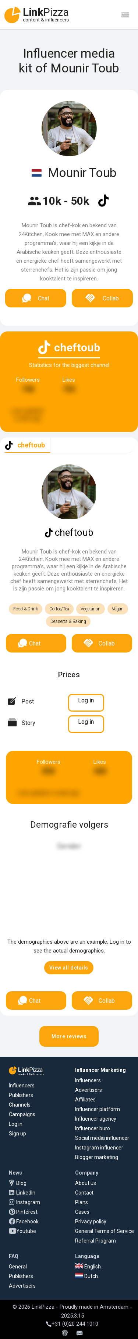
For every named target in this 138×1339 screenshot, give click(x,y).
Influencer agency (95, 1119)
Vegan (118, 608)
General (18, 1267)
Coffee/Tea (59, 608)
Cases (82, 1212)
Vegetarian (90, 608)
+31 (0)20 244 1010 (72, 1324)
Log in (15, 1124)
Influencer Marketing (100, 1070)
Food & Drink (25, 608)
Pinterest (27, 1212)
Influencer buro (92, 1128)
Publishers (21, 1095)
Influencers (22, 1085)
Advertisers (88, 1090)
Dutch (86, 1276)
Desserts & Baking (68, 621)
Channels (20, 1105)
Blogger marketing (96, 1157)
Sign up (17, 1134)
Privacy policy (90, 1221)
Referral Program (95, 1241)
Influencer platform (97, 1109)
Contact (84, 1193)
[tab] (25, 445)
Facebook (27, 1221)
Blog (21, 1183)
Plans (81, 1202)
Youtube (26, 1231)
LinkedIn (25, 1193)
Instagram (28, 1202)
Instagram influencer (99, 1148)
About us (85, 1183)
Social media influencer (102, 1138)
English (88, 1267)
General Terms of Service (104, 1231)
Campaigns (22, 1114)
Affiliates (85, 1100)
